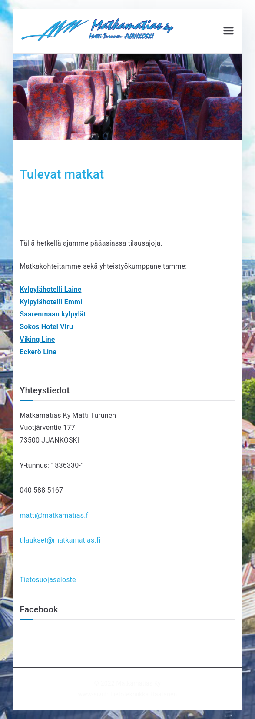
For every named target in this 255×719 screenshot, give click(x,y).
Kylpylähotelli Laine (50, 289)
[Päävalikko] (228, 31)
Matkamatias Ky (138, 683)
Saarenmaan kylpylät (53, 314)
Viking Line (37, 339)
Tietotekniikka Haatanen (143, 694)
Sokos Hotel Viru (46, 327)
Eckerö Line (38, 352)
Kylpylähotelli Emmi (51, 302)
